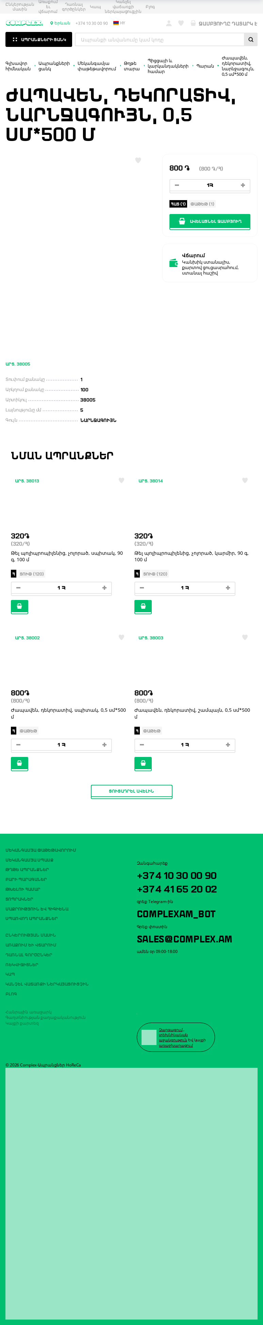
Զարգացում (171, 1029)
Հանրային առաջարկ (28, 1011)
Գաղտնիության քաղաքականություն (45, 1017)
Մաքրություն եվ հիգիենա (36, 907)
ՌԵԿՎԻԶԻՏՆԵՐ (21, 963)
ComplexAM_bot (178, 913)
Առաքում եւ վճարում (30, 943)
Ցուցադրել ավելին (131, 790)
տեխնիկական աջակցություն (174, 1037)
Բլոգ (150, 6)
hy (119, 23)
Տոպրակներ (19, 898)
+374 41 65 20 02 (179, 887)
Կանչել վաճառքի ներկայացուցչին (47, 983)
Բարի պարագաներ (26, 878)
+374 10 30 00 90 (179, 874)
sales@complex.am (187, 938)
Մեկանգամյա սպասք (29, 859)
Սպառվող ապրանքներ (31, 917)
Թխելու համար (22, 888)
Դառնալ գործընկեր (74, 7)
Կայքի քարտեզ (22, 1022)
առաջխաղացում (177, 1044)
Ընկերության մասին (19, 7)
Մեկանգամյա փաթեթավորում (40, 849)
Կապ (95, 6)
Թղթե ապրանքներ (27, 868)
